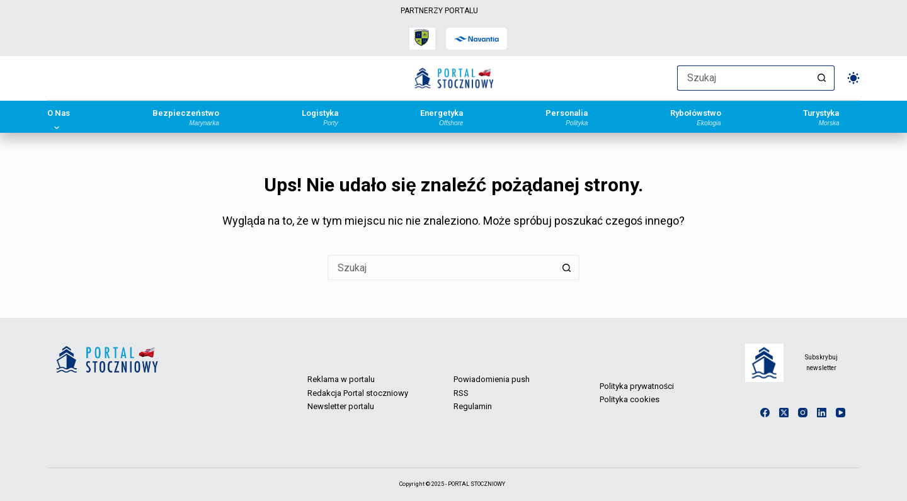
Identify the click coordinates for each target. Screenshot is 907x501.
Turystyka (821, 117)
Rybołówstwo (695, 117)
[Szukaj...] (743, 78)
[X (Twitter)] (784, 412)
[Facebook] (765, 412)
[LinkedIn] (821, 412)
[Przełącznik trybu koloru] (853, 78)
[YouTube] (840, 412)
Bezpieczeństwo (185, 117)
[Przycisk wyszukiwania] (822, 78)
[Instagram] (802, 412)
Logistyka (320, 117)
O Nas (58, 117)
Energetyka (441, 117)
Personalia (566, 117)
